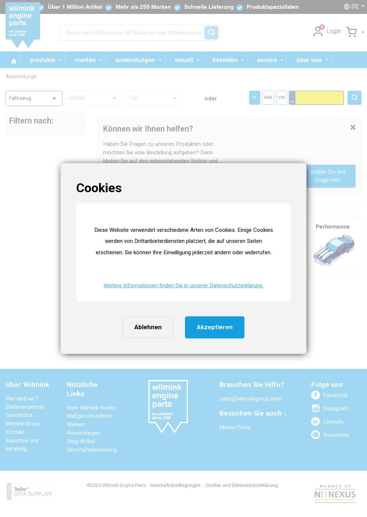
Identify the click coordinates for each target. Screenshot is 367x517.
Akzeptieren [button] (215, 327)
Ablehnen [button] (148, 327)
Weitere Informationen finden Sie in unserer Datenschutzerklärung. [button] (183, 285)
